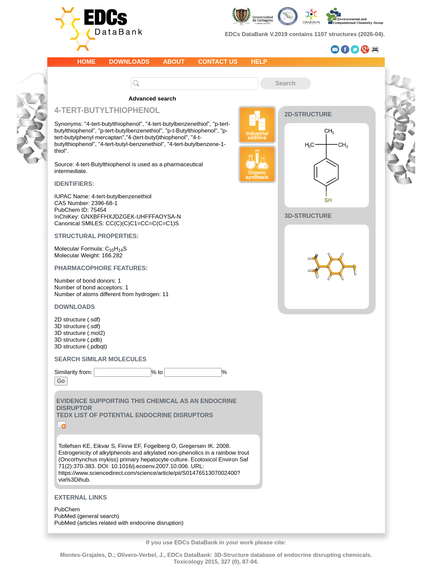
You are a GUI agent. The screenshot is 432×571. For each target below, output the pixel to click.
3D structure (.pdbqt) (80, 346)
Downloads (129, 61)
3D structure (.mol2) (79, 333)
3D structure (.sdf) (77, 326)
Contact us (218, 61)
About (174, 61)
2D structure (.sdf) (77, 319)
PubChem (67, 509)
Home (86, 61)
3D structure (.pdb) (78, 340)
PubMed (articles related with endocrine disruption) (119, 523)
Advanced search (152, 98)
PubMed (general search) (86, 516)
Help (259, 61)
